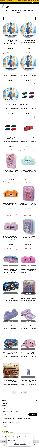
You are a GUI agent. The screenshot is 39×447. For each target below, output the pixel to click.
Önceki (14, 392)
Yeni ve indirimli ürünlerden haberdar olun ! (12, 411)
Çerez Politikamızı (26, 439)
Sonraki (25, 392)
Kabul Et (23, 443)
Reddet (16, 443)
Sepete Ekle (10, 52)
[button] (11, 18)
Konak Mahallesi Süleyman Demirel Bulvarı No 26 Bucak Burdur (17, 418)
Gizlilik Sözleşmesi (17, 439)
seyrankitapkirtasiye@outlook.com (10, 422)
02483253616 (5, 420)
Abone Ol (32, 414)
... (19, 392)
